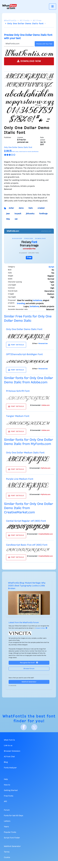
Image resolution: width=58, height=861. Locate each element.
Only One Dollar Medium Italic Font (25, 452)
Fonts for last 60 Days (13, 816)
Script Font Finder (12, 838)
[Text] (19, 43)
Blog (6, 762)
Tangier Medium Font (17, 416)
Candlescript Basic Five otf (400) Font (26, 545)
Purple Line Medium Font (19, 479)
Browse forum (29, 668)
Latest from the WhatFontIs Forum (24, 623)
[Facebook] (24, 727)
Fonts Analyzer (10, 768)
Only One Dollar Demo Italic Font (24, 329)
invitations (37, 301)
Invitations (34, 307)
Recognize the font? (29, 663)
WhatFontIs (10, 21)
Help (6, 779)
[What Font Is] (9, 6)
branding (21, 304)
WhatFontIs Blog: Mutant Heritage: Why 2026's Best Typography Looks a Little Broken (26, 586)
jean (8, 214)
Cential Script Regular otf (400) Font (26, 521)
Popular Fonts (10, 832)
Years (6, 827)
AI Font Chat (9, 757)
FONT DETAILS (16, 345)
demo (21, 208)
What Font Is (9, 740)
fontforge (43, 214)
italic (30, 208)
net (16, 219)
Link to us (8, 746)
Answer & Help (41, 628)
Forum (7, 810)
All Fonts (25, 21)
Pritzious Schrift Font (18, 391)
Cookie (7, 857)
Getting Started (11, 790)
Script (51, 267)
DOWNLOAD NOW (29, 61)
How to (7, 785)
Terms (6, 852)
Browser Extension (12, 751)
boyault (18, 214)
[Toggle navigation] (52, 6)
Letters (7, 821)
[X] (34, 727)
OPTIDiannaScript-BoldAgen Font (24, 354)
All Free (37, 21)
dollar (11, 208)
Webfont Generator (29, 682)
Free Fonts (8, 796)
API (5, 802)
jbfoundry (30, 214)
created (41, 208)
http (8, 219)
